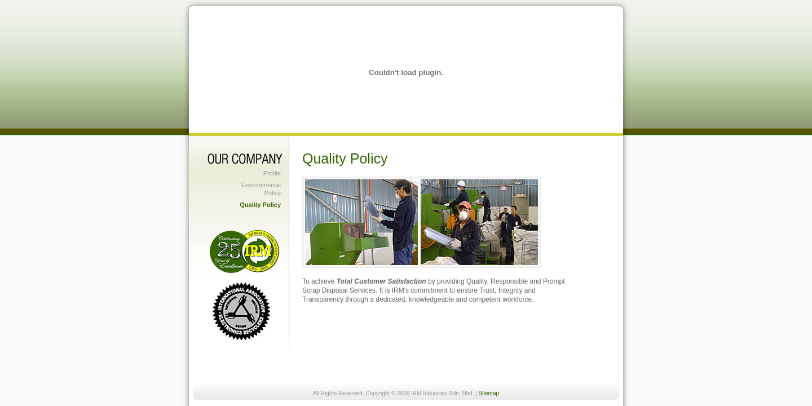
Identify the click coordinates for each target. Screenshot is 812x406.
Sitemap (488, 393)
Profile (272, 173)
